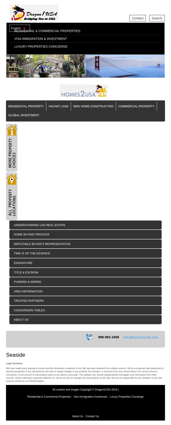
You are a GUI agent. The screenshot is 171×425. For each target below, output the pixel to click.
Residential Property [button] (26, 106)
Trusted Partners (29, 300)
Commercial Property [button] (136, 106)
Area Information (28, 291)
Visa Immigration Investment (90, 396)
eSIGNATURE (23, 263)
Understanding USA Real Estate (39, 225)
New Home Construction (93, 106)
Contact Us (92, 416)
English (16, 28)
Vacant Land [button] (59, 106)
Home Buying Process (31, 234)
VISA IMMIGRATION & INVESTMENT (40, 38)
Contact (137, 18)
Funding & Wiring (27, 281)
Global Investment (23, 115)
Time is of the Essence (32, 253)
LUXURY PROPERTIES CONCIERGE (40, 46)
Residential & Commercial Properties (49, 396)
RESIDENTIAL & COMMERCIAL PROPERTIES (47, 31)
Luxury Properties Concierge (127, 396)
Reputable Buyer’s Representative (42, 244)
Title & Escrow (26, 272)
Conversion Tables (29, 310)
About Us (21, 319)
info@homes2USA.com (141, 337)
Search (157, 18)
